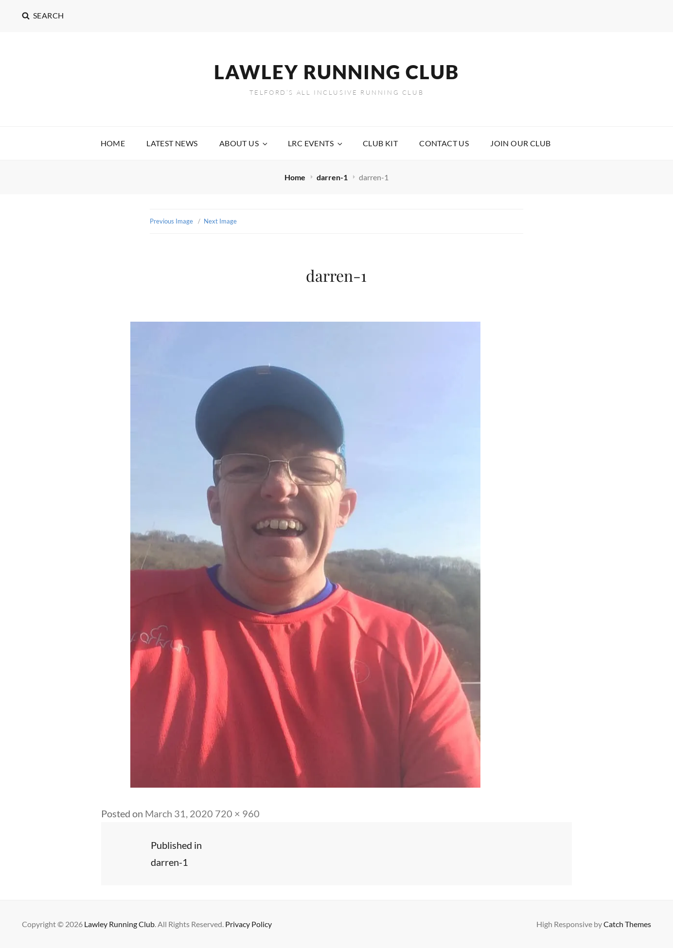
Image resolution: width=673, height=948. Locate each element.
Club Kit (380, 143)
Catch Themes (627, 924)
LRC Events (316, 143)
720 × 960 (237, 813)
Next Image (220, 221)
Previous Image (171, 221)
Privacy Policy (248, 924)
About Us (244, 143)
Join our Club (520, 143)
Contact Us (444, 143)
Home (113, 143)
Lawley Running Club (336, 72)
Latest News (171, 143)
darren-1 (333, 177)
